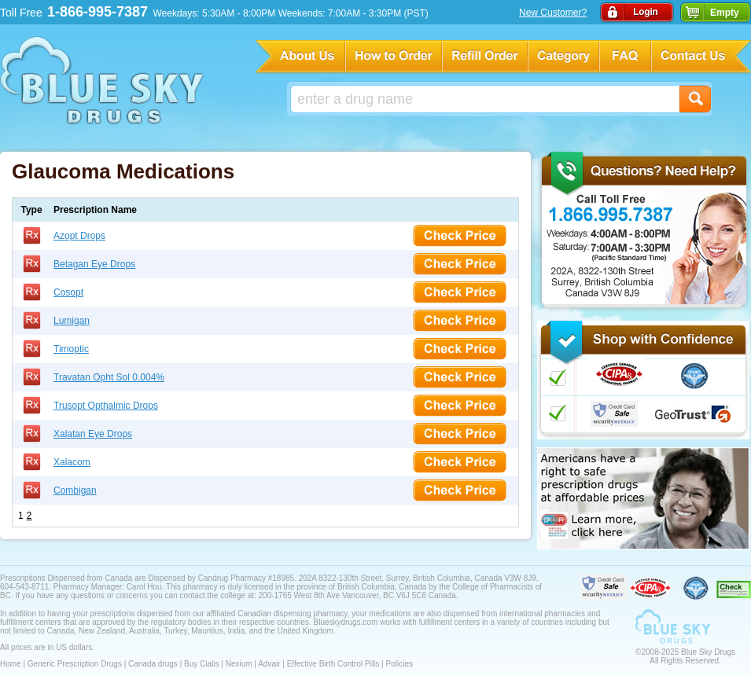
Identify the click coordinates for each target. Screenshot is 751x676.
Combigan (75, 490)
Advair (269, 663)
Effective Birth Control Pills (333, 663)
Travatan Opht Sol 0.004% (108, 377)
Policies (398, 663)
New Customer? (553, 12)
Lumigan (71, 320)
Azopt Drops (79, 235)
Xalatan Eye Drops (92, 433)
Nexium (239, 663)
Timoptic (71, 349)
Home (10, 663)
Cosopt (68, 292)
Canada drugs (153, 663)
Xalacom (71, 462)
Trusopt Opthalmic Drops (105, 405)
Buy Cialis (201, 663)
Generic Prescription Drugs (75, 663)
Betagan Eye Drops (94, 264)
